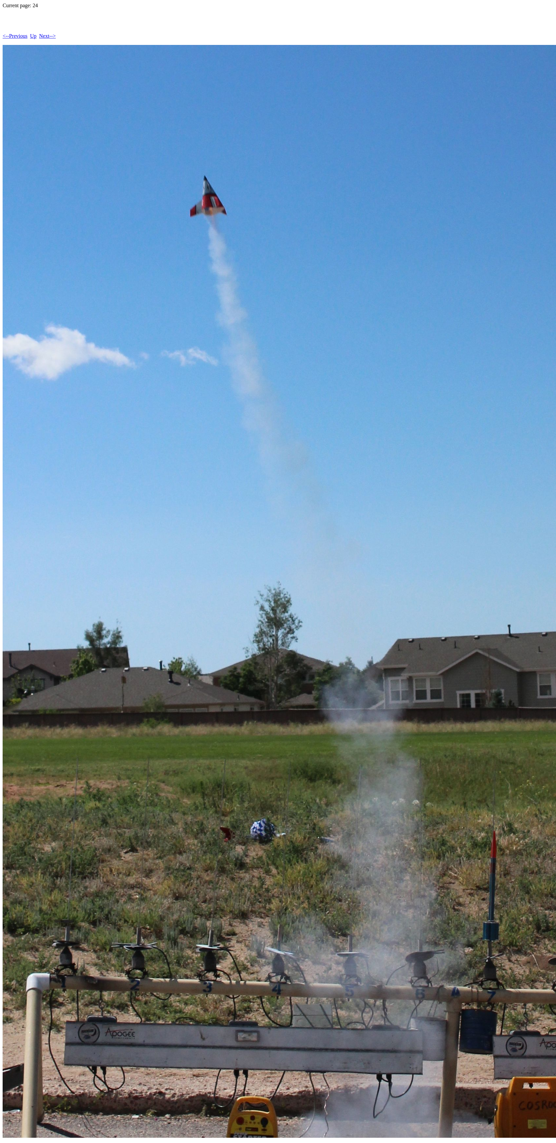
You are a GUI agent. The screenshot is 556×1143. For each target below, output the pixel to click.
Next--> (47, 36)
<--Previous (15, 36)
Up (33, 36)
